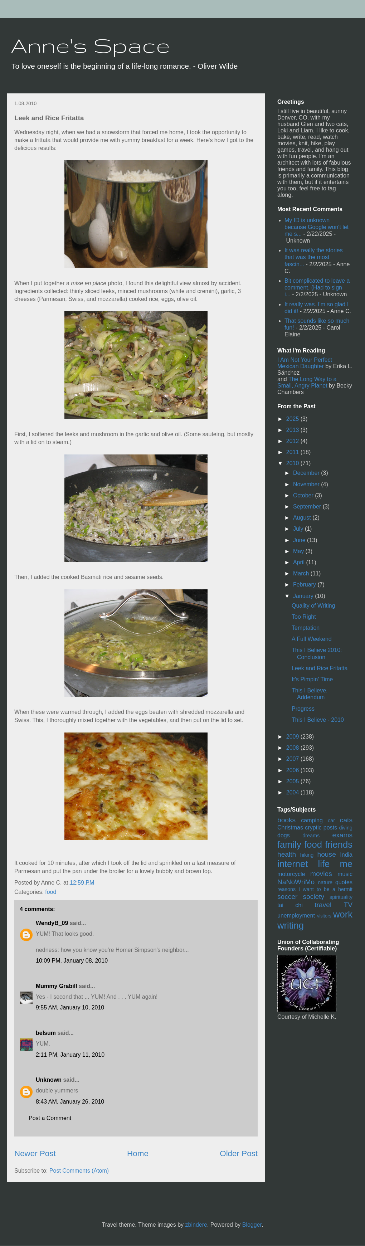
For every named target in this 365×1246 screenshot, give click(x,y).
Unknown (49, 1080)
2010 (293, 463)
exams (342, 835)
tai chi (290, 905)
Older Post (239, 1153)
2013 (293, 430)
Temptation (306, 628)
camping (311, 820)
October (304, 495)
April (299, 562)
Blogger (252, 1225)
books (286, 820)
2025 (293, 419)
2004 (293, 792)
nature (325, 882)
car (331, 820)
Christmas (290, 827)
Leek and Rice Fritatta (320, 668)
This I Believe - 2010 (318, 720)
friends (338, 844)
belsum (46, 1033)
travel (323, 905)
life (324, 864)
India (346, 855)
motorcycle (291, 874)
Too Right (304, 617)
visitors (324, 916)
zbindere (196, 1225)
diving (345, 828)
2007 (293, 759)
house (326, 854)
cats (346, 820)
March (302, 573)
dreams (311, 835)
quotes (343, 882)
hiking (307, 855)
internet (292, 864)
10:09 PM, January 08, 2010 (72, 961)
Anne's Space (90, 45)
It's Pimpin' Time (312, 679)
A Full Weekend (312, 639)
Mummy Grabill (56, 986)
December (307, 473)
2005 (293, 781)
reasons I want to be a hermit (314, 889)
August (302, 518)
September (308, 506)
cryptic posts (321, 827)
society (313, 896)
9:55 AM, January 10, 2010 (70, 1007)
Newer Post (35, 1153)
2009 (293, 737)
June (300, 540)
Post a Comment (50, 1118)
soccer (287, 896)
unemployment (296, 915)
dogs (283, 835)
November (307, 484)
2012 (293, 441)
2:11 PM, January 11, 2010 (70, 1055)
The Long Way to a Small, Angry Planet (306, 382)
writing (290, 925)
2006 (293, 770)
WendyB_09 (52, 923)
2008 (293, 748)
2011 (293, 452)
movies (321, 873)
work (342, 914)
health (286, 854)
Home (138, 1153)
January (304, 596)
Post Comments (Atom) (79, 1171)
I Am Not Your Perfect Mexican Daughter (304, 363)
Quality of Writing (313, 606)
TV (348, 905)
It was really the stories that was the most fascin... (313, 257)
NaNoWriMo (296, 882)
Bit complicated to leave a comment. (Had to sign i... (317, 287)
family (289, 844)
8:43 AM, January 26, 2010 (70, 1102)
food (50, 892)
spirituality (341, 897)
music (344, 874)
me (346, 864)
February (305, 584)
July (299, 529)
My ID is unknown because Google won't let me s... (316, 227)
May (299, 551)
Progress (303, 709)
